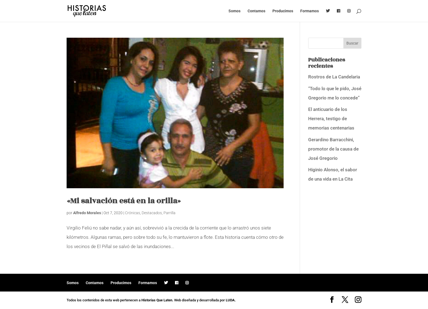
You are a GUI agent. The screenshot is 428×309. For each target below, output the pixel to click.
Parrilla (170, 213)
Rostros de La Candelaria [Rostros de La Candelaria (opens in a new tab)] (334, 77)
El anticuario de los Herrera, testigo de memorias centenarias (331, 119)
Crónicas (132, 213)
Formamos (309, 11)
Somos (234, 11)
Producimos (282, 11)
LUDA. (231, 300)
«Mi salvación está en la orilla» (124, 201)
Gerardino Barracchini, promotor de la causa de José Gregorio (333, 149)
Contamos (256, 11)
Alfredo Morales (87, 213)
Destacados (152, 213)
